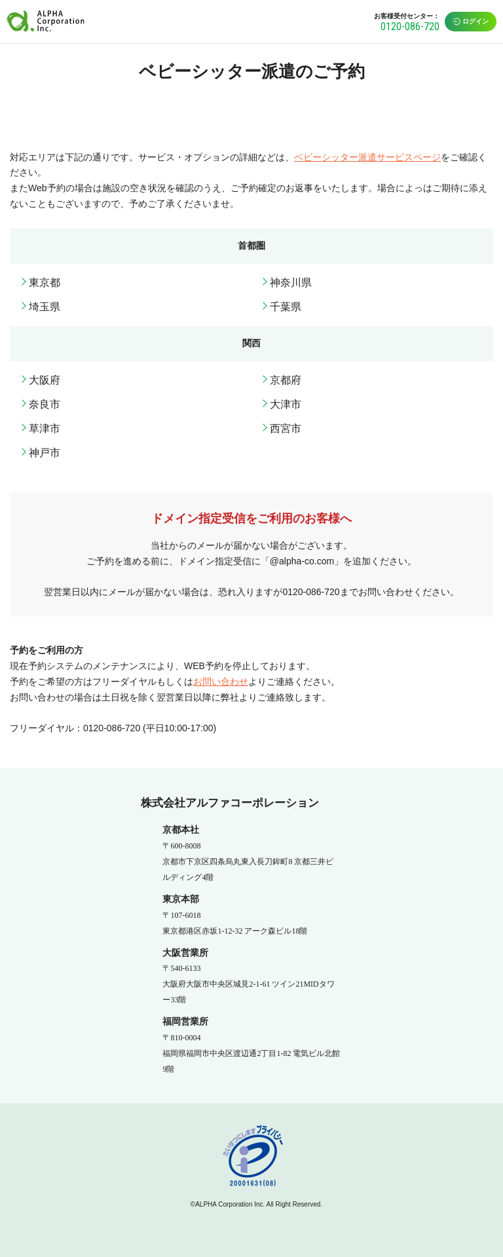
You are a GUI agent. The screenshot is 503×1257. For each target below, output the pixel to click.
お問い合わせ (220, 681)
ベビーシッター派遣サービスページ (367, 157)
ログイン (471, 22)
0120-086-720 (410, 26)
